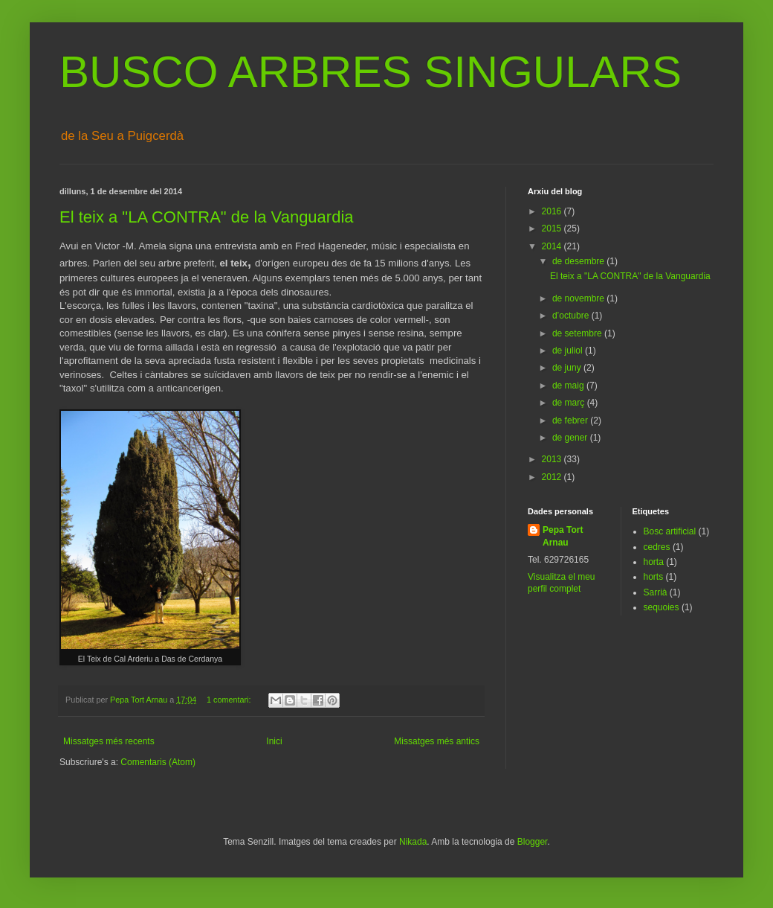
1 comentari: (230, 699)
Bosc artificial (670, 531)
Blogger (532, 842)
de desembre (579, 261)
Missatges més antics (436, 741)
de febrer (571, 420)
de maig (569, 385)
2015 (553, 228)
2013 (553, 459)
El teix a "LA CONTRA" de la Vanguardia (206, 217)
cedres (657, 547)
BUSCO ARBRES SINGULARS (370, 72)
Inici (274, 741)
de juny (567, 367)
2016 (553, 211)
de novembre (579, 298)
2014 (553, 246)
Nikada (413, 842)
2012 (553, 477)
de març (569, 402)
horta (654, 562)
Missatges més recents (109, 741)
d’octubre (572, 315)
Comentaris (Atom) (157, 762)
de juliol (568, 350)
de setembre (578, 333)
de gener (571, 437)
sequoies (661, 607)
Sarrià (655, 592)
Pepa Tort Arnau (563, 536)
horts (654, 577)
